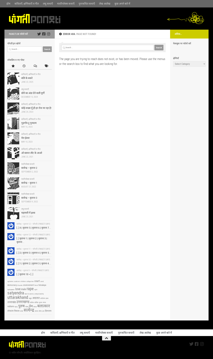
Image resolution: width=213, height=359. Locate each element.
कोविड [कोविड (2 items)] (36, 302)
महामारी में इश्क (28, 212)
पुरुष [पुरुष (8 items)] (21, 306)
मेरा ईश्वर (25, 137)
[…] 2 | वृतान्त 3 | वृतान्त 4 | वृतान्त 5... (34, 252)
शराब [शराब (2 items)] (21, 311)
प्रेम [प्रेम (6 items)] (31, 306)
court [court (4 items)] (37, 281)
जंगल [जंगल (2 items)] (44, 302)
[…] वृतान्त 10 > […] (25, 274)
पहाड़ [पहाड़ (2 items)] (16, 307)
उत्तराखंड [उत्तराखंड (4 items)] (11, 302)
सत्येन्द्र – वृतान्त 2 (29, 167)
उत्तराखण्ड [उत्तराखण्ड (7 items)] (22, 302)
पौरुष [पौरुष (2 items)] (26, 307)
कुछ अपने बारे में (122, 3)
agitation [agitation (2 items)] (10, 281)
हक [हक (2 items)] (43, 311)
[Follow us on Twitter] (39, 34)
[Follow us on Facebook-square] (44, 34)
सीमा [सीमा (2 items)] (40, 311)
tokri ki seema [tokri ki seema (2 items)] (29, 294)
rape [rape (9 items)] (30, 288)
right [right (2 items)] (35, 290)
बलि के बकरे (27, 78)
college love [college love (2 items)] (30, 281)
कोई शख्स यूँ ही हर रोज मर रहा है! (36, 108)
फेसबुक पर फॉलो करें (182, 43)
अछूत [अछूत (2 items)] (30, 298)
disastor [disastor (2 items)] (20, 285)
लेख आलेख (104, 3)
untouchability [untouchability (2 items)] (39, 294)
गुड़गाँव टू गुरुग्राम (29, 122)
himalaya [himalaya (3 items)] (42, 285)
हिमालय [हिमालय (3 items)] (48, 311)
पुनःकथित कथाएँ (87, 3)
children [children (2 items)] (23, 281)
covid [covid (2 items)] (42, 281)
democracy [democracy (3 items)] (12, 285)
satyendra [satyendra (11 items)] (15, 292)
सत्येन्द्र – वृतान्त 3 (29, 197)
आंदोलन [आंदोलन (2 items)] (42, 298)
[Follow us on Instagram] (48, 34)
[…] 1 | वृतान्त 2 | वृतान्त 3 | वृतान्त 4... (34, 263)
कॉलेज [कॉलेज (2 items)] (32, 302)
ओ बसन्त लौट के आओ (31, 152)
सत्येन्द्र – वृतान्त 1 (29, 182)
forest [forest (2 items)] (36, 285)
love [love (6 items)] (18, 289)
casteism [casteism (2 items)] (17, 281)
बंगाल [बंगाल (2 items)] (35, 307)
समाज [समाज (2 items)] (36, 311)
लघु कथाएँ (48, 3)
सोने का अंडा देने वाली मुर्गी (33, 93)
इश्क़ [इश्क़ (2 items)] (47, 298)
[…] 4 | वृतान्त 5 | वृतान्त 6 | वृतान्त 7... (34, 227)
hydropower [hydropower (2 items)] (11, 290)
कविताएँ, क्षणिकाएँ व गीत (26, 3)
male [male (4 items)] (23, 289)
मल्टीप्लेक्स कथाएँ (66, 3)
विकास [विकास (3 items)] (17, 311)
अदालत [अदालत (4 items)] (36, 297)
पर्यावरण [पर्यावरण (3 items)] (10, 306)
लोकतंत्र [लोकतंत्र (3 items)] (10, 311)
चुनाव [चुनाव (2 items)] (40, 302)
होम (8, 3)
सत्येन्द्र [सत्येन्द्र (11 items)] (29, 310)
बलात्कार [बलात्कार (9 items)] (43, 306)
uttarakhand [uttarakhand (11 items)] (17, 297)
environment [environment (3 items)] (28, 285)
